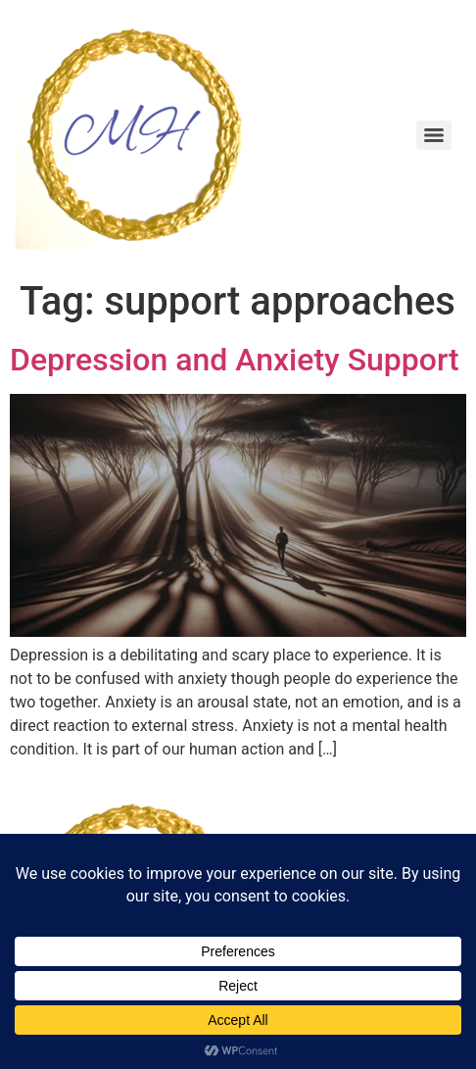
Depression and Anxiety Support (234, 359)
